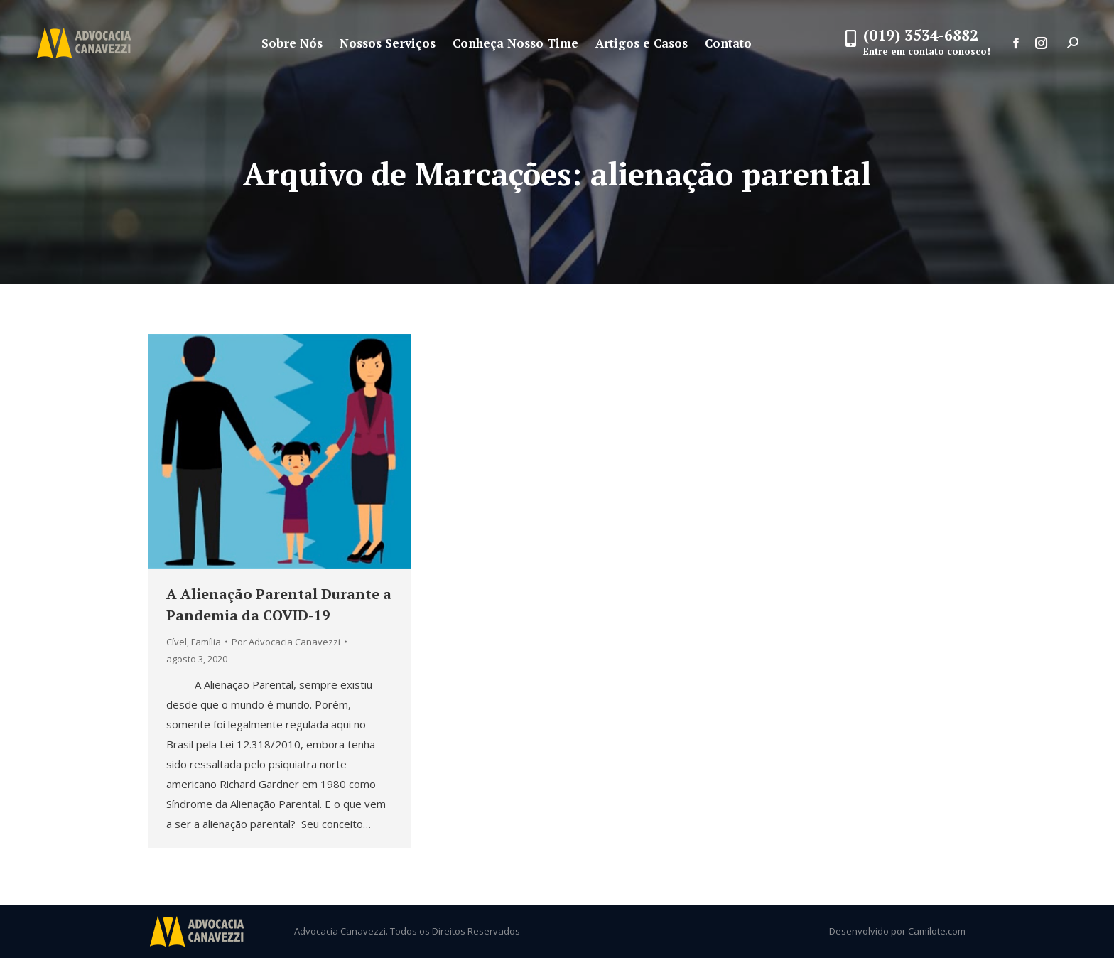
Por (286, 641)
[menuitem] (292, 43)
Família (206, 641)
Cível (176, 641)
